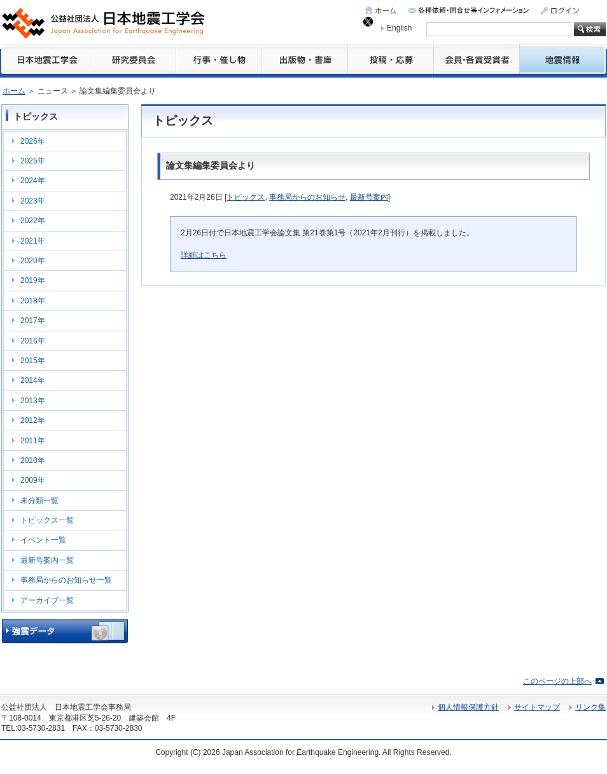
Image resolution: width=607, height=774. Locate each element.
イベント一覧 (43, 540)
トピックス (246, 197)
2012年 (32, 420)
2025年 (32, 160)
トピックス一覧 (47, 520)
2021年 (32, 241)
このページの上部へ (557, 681)
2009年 (32, 480)
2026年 (32, 141)
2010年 (32, 460)
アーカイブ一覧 (47, 600)
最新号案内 (369, 197)
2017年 (32, 320)
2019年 (32, 280)
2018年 (32, 300)
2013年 (32, 400)
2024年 (32, 180)
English (399, 28)
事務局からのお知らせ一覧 (66, 580)
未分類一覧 (39, 500)
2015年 (32, 360)
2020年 (32, 260)
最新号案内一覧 (47, 560)
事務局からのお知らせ (307, 197)
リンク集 (590, 707)
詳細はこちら (204, 255)
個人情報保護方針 (468, 707)
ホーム (14, 90)
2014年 (32, 380)
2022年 (32, 220)
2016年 (32, 340)
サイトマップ (537, 707)
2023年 (32, 201)
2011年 (32, 440)
